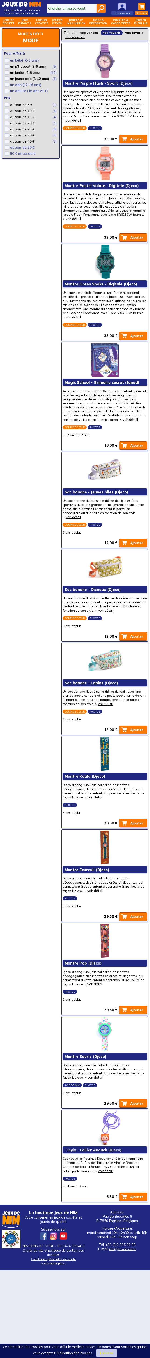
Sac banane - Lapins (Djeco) (92, 731)
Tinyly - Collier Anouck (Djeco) (94, 1232)
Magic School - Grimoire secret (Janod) (103, 405)
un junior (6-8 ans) (25, 72)
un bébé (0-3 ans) (24, 60)
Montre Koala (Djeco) (86, 831)
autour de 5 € (21, 105)
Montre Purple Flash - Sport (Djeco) (100, 85)
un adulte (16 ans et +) (29, 91)
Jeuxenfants (24, 22)
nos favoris (112, 32)
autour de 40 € (22, 141)
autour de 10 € (22, 111)
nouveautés (99, 37)
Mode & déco (30, 33)
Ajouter (135, 144)
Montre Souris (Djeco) (86, 1132)
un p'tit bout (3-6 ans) (28, 66)
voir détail (110, 124)
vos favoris (74, 37)
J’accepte (107, 1353)
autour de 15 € (22, 117)
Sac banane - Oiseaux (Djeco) (94, 631)
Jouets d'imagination (75, 22)
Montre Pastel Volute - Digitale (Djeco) (103, 194)
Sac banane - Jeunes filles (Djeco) (97, 527)
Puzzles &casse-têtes (120, 22)
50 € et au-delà (23, 153)
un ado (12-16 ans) (25, 85)
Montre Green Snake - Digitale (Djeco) (102, 300)
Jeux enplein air (140, 22)
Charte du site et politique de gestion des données (53, 1340)
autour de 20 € (22, 123)
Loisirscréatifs (41, 22)
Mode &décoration (98, 22)
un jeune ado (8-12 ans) (29, 78)
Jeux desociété (8, 22)
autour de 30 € (22, 135)
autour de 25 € (22, 129)
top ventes (89, 32)
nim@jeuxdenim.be (122, 1336)
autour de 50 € (22, 147)
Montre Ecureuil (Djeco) (88, 932)
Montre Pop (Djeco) (84, 1032)
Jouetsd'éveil (57, 22)
